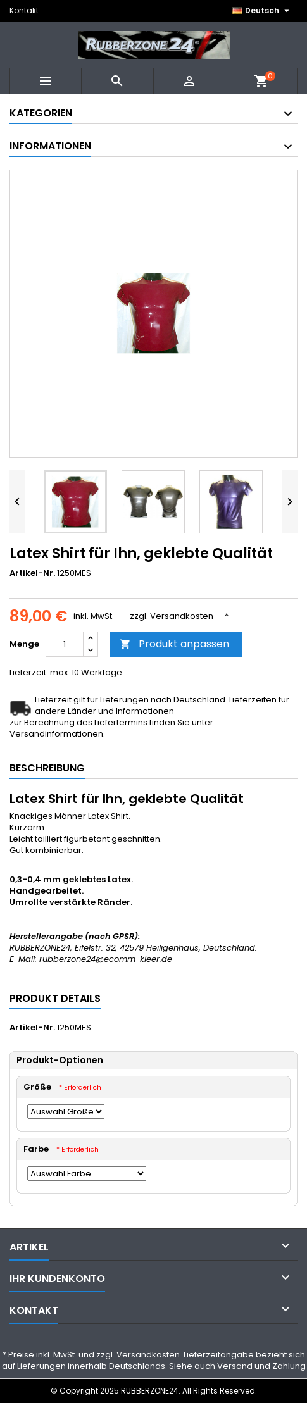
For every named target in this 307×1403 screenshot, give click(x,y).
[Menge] (65, 644)
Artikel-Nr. (32, 573)
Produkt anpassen (174, 644)
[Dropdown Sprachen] (262, 11)
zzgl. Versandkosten (172, 616)
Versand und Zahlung (261, 1366)
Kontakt (24, 10)
